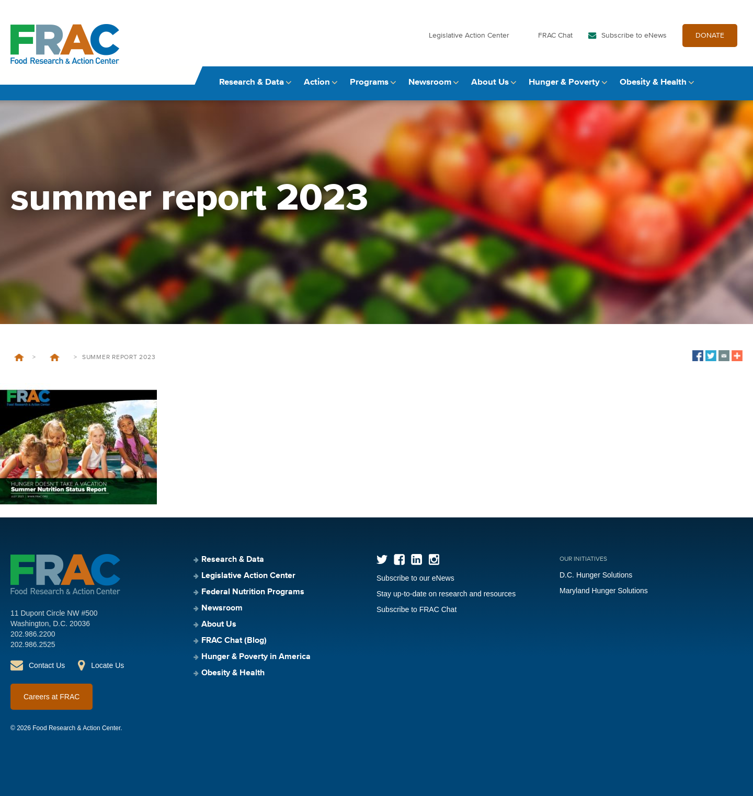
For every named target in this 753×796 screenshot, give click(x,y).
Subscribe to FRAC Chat (416, 609)
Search (733, 82)
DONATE (709, 35)
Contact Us (47, 665)
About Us (490, 82)
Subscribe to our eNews (415, 578)
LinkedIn (416, 559)
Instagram (433, 559)
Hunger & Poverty (564, 82)
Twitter (381, 559)
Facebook (399, 559)
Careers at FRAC (51, 697)
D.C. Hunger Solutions (596, 575)
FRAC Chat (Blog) (234, 641)
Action (317, 82)
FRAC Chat (555, 35)
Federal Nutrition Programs (252, 592)
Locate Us (107, 665)
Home (19, 357)
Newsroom (429, 82)
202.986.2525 (32, 644)
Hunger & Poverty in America (256, 657)
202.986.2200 (32, 634)
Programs (369, 82)
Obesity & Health (653, 82)
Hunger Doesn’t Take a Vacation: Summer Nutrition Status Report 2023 (54, 357)
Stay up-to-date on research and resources (446, 594)
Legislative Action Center (469, 35)
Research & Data (251, 82)
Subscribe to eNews (634, 35)
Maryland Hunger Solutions (604, 590)
